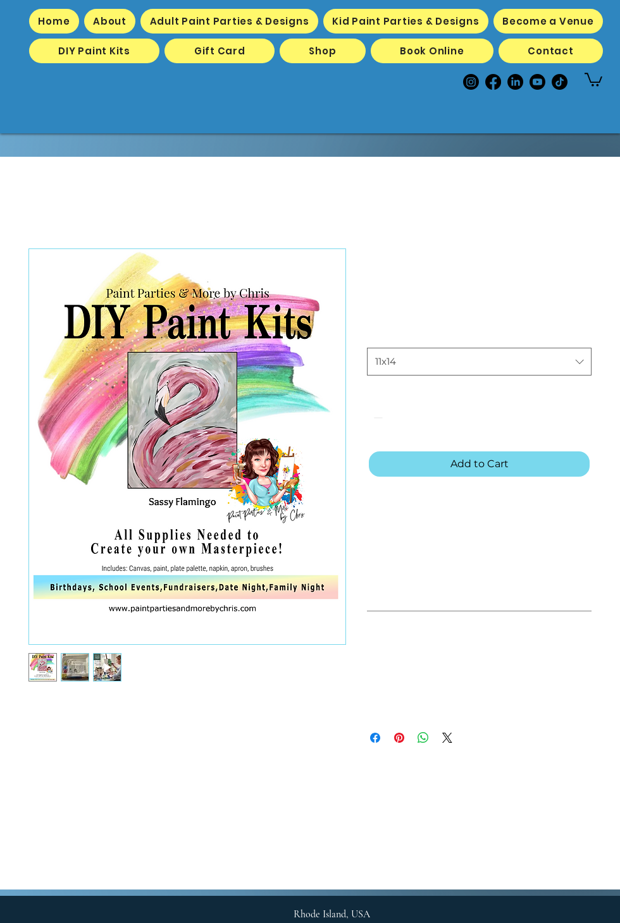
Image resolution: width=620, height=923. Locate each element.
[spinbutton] (396, 417)
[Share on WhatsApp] (423, 737)
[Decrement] (377, 417)
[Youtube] (537, 82)
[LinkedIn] (515, 82)
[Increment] (415, 417)
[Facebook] (493, 82)
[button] (593, 79)
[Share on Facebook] (375, 737)
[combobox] (479, 362)
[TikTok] (559, 82)
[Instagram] (471, 82)
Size (376, 336)
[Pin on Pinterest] (399, 737)
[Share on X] (447, 737)
